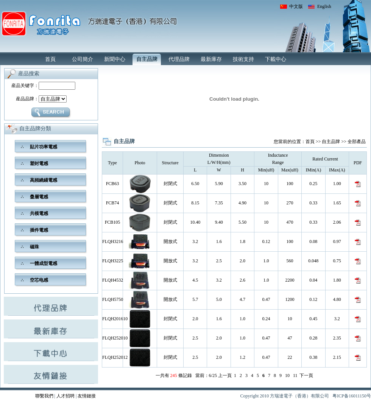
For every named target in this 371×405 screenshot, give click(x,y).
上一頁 (225, 375)
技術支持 (243, 59)
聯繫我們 (44, 396)
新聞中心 (114, 59)
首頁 (50, 59)
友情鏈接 (87, 396)
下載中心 (275, 59)
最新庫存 (211, 59)
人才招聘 (65, 396)
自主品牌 (146, 59)
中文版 (296, 6)
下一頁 (306, 375)
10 (287, 375)
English (324, 6)
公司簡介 (82, 59)
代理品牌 (179, 59)
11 (295, 375)
